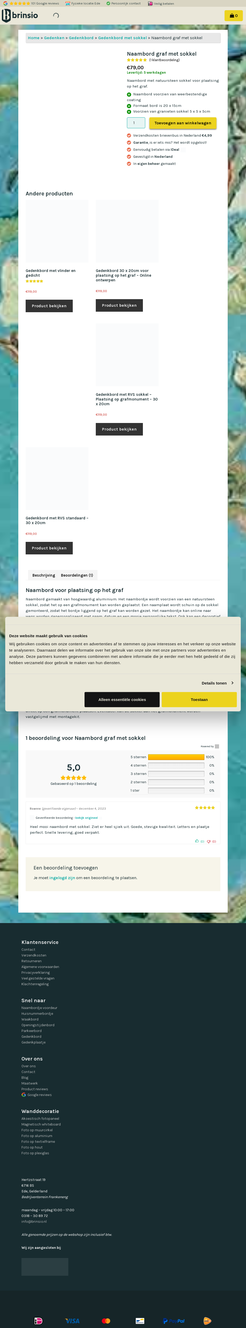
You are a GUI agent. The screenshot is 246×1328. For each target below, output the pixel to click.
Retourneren (31, 961)
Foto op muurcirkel (37, 1130)
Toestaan (199, 699)
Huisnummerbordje (37, 1013)
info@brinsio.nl (34, 1221)
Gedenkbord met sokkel (122, 37)
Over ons (28, 1066)
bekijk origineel (86, 818)
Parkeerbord (31, 1031)
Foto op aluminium (36, 1136)
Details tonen (214, 683)
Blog (24, 1077)
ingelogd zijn (62, 877)
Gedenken (54, 37)
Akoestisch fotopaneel (40, 1118)
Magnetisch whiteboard (41, 1124)
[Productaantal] (136, 122)
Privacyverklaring (35, 972)
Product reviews (34, 1089)
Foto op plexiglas (35, 1153)
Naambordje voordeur (39, 1008)
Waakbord (29, 1019)
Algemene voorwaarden (40, 967)
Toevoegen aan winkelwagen (183, 122)
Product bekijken (49, 305)
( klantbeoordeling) (164, 60)
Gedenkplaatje (33, 1042)
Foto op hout (32, 1147)
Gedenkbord (81, 37)
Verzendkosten (33, 955)
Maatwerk (29, 1083)
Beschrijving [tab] (43, 575)
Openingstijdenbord (37, 1025)
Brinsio (27, 16)
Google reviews (36, 1095)
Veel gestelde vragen (37, 978)
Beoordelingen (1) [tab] (77, 575)
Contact (28, 949)
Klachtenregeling (35, 984)
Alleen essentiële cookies (122, 699)
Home (34, 37)
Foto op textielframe (38, 1141)
